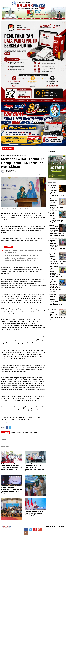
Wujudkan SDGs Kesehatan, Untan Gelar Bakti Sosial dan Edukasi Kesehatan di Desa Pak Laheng (57, 245)
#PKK (35, 432)
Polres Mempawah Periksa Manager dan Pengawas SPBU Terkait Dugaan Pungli (56, 204)
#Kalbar (13, 432)
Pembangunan (16, 155)
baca (41, 174)
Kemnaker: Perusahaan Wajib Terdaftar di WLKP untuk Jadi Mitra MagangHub (34, 513)
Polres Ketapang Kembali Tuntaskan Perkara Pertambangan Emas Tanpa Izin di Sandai (56, 217)
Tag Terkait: (5, 432)
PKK (22, 155)
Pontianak (26, 155)
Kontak (61, 526)
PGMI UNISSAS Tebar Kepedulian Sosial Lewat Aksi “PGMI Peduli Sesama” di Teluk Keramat (55, 285)
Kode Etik (55, 526)
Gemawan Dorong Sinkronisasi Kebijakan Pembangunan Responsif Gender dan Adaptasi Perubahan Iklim (57, 300)
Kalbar (6, 155)
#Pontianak (5, 435)
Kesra (10, 155)
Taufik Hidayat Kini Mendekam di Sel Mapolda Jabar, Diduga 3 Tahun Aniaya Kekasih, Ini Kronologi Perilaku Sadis (57, 231)
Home (2, 155)
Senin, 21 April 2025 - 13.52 (10, 171)
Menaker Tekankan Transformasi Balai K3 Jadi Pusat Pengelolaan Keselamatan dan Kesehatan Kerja (21, 259)
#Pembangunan (27, 432)
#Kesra (19, 432)
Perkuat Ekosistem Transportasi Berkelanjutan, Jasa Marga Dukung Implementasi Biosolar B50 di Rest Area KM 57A (11, 466)
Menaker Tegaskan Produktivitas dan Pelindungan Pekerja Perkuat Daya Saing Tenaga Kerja (11, 490)
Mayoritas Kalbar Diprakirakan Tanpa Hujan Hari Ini (21, 255)
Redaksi (48, 526)
